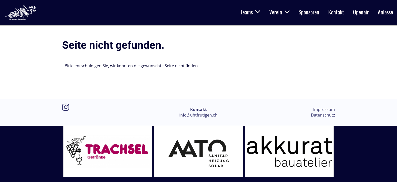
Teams (250, 12)
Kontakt (336, 12)
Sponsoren (309, 12)
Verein (279, 12)
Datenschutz (323, 115)
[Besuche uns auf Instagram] (65, 107)
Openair (361, 12)
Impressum (324, 109)
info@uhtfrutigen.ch (198, 115)
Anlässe (385, 12)
